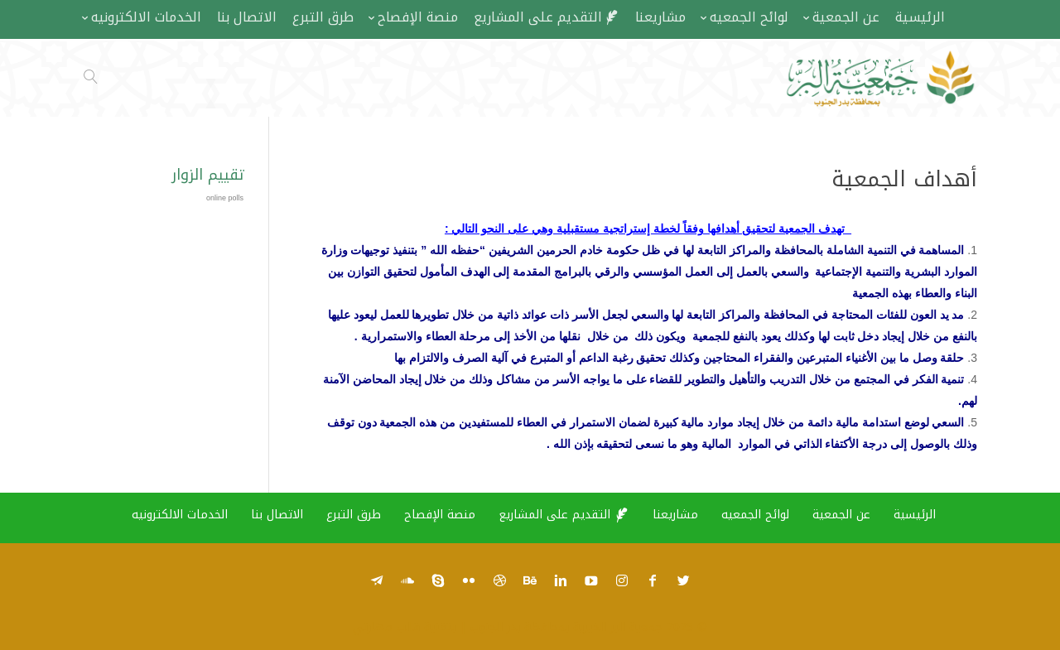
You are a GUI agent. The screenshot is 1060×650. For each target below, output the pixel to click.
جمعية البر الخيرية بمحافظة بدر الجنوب (566, 627)
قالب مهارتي (386, 627)
